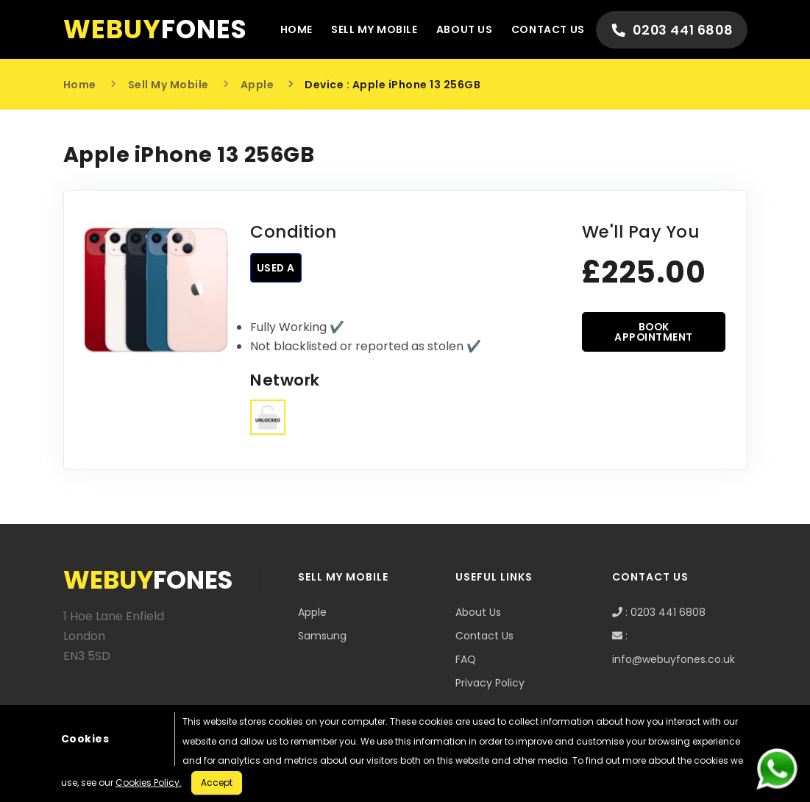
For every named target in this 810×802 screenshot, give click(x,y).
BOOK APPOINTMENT (654, 331)
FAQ (465, 659)
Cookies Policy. (149, 782)
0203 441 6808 (670, 30)
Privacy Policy (490, 682)
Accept (216, 782)
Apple (257, 84)
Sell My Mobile (369, 29)
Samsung (322, 635)
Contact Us (543, 29)
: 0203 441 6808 (659, 612)
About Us (459, 29)
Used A (276, 267)
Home (290, 29)
